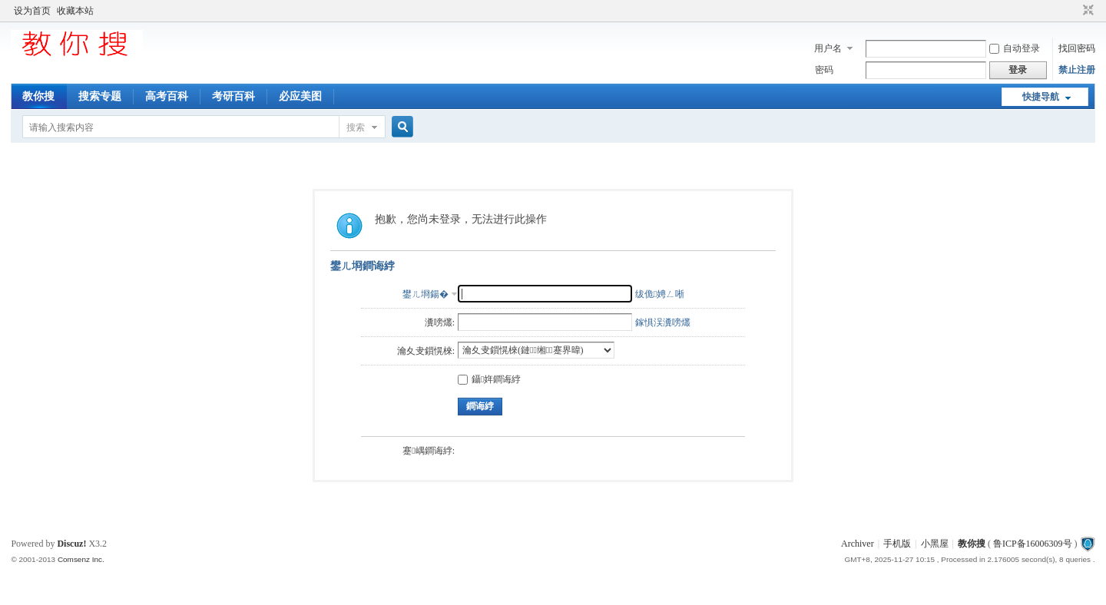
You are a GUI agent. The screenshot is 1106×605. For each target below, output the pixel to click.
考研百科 (233, 96)
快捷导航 (1040, 96)
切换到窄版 (1086, 11)
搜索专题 (99, 96)
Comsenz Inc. (81, 559)
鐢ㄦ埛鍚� (425, 294)
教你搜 (38, 96)
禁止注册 (1076, 69)
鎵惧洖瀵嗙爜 (662, 322)
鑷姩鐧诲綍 (489, 379)
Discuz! (71, 543)
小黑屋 (935, 543)
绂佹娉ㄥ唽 (659, 294)
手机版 (897, 543)
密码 (824, 69)
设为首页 (32, 10)
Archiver (857, 543)
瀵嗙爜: (440, 322)
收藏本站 (75, 10)
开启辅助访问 (1074, 11)
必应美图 (300, 96)
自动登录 (1014, 48)
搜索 (355, 127)
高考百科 (166, 96)
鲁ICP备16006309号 (1032, 543)
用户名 (828, 48)
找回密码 (1076, 48)
